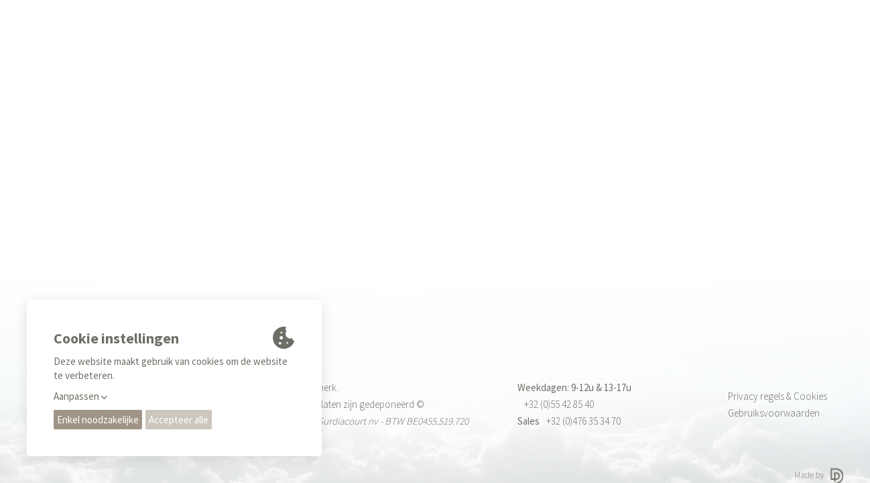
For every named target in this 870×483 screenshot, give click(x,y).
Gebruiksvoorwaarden (774, 413)
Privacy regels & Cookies (777, 396)
